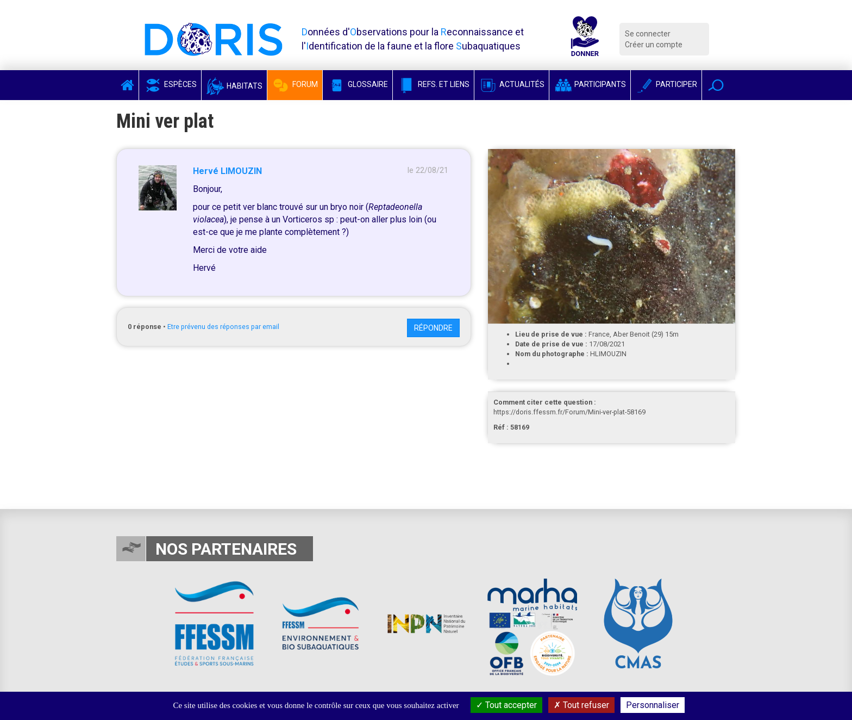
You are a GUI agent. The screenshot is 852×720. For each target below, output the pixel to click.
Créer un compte (653, 44)
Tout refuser (581, 705)
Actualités (511, 84)
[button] (716, 85)
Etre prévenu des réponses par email (223, 326)
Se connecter (648, 33)
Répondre (433, 328)
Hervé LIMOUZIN (227, 171)
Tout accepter (506, 705)
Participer (666, 84)
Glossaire (357, 84)
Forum (295, 84)
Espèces (170, 84)
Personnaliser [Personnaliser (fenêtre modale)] (652, 705)
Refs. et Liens (433, 84)
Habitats (234, 86)
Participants (590, 84)
